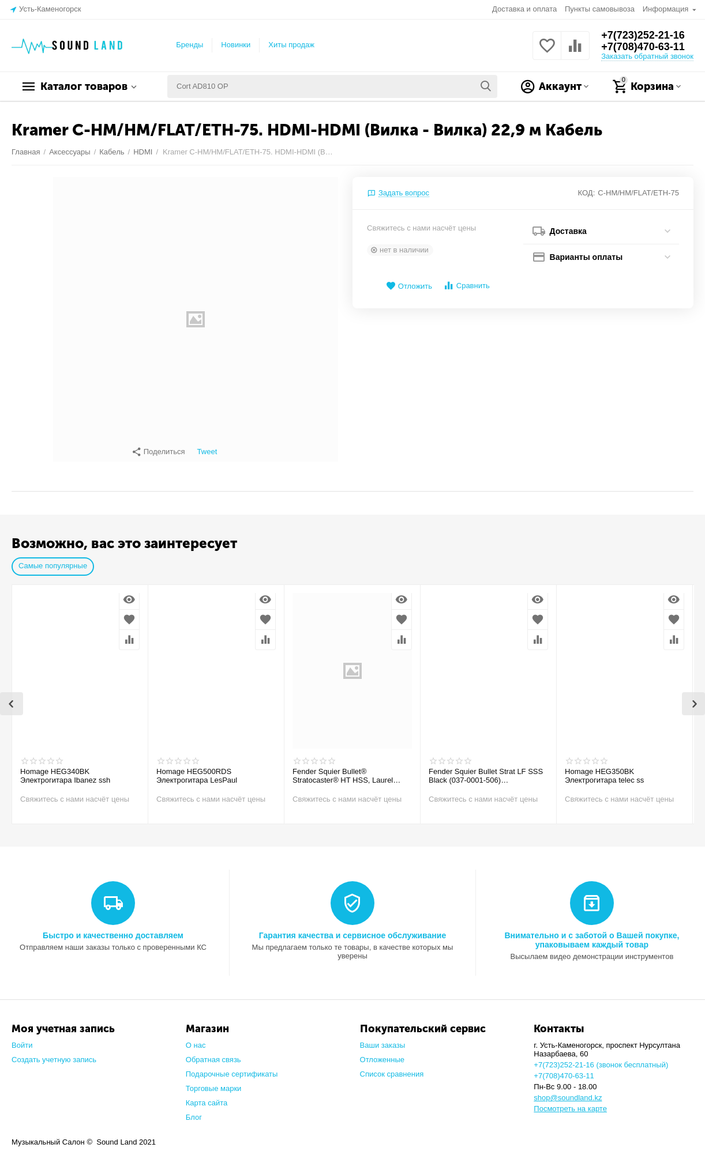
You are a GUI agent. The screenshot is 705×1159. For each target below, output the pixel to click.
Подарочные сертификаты (232, 1068)
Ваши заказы (383, 1039)
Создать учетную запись (54, 1053)
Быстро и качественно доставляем (113, 929)
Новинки (235, 44)
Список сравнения (392, 1068)
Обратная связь (213, 1053)
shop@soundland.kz (568, 1092)
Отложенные (382, 1053)
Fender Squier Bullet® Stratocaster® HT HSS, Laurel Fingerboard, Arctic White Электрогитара (342, 770)
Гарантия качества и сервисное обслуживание (352, 929)
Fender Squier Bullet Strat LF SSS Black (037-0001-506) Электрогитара (486, 770)
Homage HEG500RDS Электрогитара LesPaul (196, 770)
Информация (667, 9)
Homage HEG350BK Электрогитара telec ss (604, 770)
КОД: (586, 192)
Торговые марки (214, 1082)
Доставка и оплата (524, 9)
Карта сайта (207, 1097)
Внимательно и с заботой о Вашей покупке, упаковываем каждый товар (591, 934)
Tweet (207, 452)
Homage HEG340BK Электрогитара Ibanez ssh (65, 770)
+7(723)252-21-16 (643, 35)
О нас (196, 1039)
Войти (22, 1039)
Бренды (189, 44)
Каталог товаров (83, 86)
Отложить (409, 286)
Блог (194, 1111)
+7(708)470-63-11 (643, 46)
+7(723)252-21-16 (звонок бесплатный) (601, 1059)
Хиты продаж (291, 44)
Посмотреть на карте (570, 1102)
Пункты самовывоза (600, 9)
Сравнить (466, 285)
